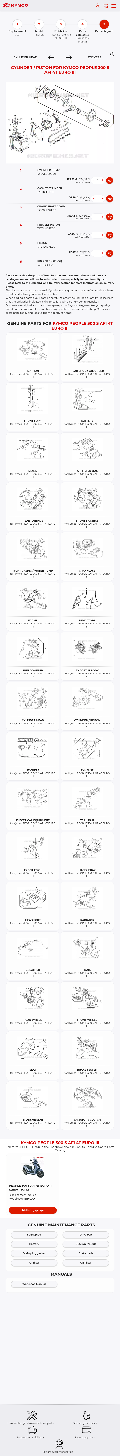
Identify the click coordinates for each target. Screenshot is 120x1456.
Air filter (34, 1262)
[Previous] (51, 57)
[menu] (113, 5)
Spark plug (34, 1234)
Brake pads (86, 1253)
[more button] (102, 180)
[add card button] (109, 180)
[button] (112, 54)
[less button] (93, 180)
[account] (98, 5)
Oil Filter (85, 1262)
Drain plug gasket (34, 1253)
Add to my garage (32, 1210)
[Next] (68, 57)
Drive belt (86, 1234)
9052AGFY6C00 (86, 1244)
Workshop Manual (34, 1284)
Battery (34, 1244)
